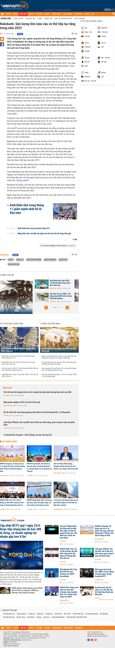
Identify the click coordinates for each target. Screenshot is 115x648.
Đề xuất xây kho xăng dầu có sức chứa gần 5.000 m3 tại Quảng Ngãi (59, 375)
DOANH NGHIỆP (67, 14)
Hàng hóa (6, 18)
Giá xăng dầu (104, 614)
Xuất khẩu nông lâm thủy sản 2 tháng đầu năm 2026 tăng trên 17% (18, 357)
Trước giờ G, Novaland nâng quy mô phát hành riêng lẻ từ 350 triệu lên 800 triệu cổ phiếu (66, 502)
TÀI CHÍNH (39, 14)
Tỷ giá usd (31, 614)
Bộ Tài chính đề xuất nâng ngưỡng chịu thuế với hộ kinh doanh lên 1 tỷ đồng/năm (37, 412)
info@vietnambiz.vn (14, 644)
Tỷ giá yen (40, 614)
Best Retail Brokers (58, 617)
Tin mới (8, 387)
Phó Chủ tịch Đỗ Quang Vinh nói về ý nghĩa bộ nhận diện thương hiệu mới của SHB (37, 392)
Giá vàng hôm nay (9, 614)
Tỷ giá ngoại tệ (21, 614)
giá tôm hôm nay (13, 264)
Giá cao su (46, 617)
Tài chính (6, 395)
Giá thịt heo (30, 617)
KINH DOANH (78, 14)
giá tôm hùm (63, 260)
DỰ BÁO (15, 14)
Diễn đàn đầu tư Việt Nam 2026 (77, 617)
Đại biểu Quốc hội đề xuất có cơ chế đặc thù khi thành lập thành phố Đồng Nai (104, 591)
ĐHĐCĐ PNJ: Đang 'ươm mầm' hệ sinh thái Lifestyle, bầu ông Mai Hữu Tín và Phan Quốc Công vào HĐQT (69, 592)
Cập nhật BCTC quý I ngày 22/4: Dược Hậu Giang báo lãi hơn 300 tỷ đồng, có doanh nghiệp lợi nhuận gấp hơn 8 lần (20, 531)
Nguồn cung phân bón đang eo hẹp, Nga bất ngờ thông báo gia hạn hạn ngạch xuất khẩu (59, 357)
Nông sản (48, 19)
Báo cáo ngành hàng (63, 19)
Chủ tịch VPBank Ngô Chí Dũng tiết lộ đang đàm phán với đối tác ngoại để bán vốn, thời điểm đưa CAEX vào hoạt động (68, 532)
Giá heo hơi (58, 614)
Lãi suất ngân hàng (92, 614)
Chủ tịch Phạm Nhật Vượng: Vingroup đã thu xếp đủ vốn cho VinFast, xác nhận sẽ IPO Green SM (66, 466)
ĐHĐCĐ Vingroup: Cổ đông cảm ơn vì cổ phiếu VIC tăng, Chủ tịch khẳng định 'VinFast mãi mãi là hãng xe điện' (12, 467)
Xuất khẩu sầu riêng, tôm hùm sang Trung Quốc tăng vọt (49, 296)
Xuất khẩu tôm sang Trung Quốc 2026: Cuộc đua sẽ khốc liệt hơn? (20, 375)
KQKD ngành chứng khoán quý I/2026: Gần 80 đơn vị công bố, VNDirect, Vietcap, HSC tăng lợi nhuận (27, 590)
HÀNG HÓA (23, 14)
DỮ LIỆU (87, 14)
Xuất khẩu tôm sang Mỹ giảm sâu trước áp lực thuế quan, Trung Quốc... (49, 283)
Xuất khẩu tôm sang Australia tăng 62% (33, 228)
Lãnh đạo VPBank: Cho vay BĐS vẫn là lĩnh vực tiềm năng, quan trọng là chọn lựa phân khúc (39, 423)
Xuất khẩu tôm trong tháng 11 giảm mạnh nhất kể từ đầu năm (27, 209)
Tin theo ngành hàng (91, 21)
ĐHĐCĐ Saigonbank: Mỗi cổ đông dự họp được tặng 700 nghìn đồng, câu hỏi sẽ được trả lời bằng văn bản (39, 502)
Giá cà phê (67, 614)
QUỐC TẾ (31, 14)
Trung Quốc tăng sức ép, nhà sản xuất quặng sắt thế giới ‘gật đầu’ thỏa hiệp (59, 363)
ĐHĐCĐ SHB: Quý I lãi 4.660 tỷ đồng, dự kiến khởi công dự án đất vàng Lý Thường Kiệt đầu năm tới (12, 502)
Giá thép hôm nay (8, 617)
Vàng (40, 19)
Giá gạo (38, 617)
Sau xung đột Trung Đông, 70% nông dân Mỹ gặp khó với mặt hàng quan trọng (59, 369)
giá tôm (10, 260)
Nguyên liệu (31, 19)
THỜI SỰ (8, 14)
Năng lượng (18, 19)
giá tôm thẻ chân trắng (34, 260)
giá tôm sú (20, 260)
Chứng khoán (99, 580)
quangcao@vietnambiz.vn (100, 636)
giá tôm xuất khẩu (50, 260)
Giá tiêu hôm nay (78, 614)
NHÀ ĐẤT (47, 14)
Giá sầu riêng (21, 617)
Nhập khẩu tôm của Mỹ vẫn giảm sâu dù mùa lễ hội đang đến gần (44, 233)
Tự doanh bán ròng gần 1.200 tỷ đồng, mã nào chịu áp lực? (28, 435)
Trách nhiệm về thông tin (11, 646)
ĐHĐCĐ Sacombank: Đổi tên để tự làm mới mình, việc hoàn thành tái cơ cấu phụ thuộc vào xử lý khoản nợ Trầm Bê (39, 467)
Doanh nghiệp (8, 405)
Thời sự (6, 415)
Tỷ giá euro (49, 614)
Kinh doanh (57, 473)
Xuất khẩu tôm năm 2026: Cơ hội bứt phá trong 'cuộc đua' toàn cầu (18, 363)
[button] (46, 307)
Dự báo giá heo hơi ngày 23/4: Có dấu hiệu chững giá (58, 349)
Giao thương (79, 19)
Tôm (16, 310)
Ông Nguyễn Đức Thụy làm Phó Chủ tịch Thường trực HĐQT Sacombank (68, 572)
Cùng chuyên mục (51, 323)
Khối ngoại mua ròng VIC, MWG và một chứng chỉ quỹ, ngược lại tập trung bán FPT (104, 572)
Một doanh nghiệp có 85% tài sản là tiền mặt (22, 402)
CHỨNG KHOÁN (56, 14)
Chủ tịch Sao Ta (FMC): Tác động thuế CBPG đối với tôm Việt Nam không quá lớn (20, 369)
